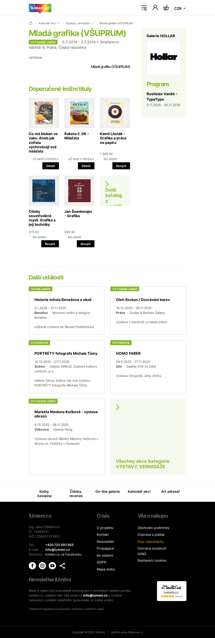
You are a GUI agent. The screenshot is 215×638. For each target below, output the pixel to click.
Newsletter (105, 541)
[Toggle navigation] (144, 8)
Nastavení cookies (152, 560)
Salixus (100, 632)
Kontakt (103, 534)
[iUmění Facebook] (33, 565)
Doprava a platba (151, 534)
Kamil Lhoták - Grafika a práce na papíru (113, 138)
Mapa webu (106, 569)
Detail (50, 166)
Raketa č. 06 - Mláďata (76, 135)
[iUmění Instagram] (43, 565)
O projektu (105, 528)
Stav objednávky (151, 541)
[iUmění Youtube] (53, 565)
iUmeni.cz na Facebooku (63, 554)
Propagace (105, 548)
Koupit (121, 166)
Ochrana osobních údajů (152, 551)
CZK (178, 8)
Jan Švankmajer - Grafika (78, 213)
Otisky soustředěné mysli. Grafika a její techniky (42, 218)
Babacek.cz (135, 632)
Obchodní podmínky (153, 528)
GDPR (101, 562)
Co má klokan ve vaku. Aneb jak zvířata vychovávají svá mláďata (43, 142)
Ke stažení (105, 555)
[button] (62, 565)
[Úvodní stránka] (40, 8)
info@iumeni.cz (95, 595)
